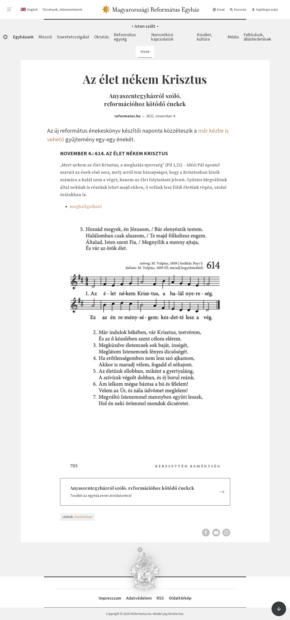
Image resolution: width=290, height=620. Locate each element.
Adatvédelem (139, 598)
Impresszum (110, 598)
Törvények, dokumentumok (62, 9)
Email (218, 9)
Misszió (45, 37)
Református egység (125, 37)
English (32, 9)
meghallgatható (86, 206)
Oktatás (101, 37)
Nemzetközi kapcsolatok (162, 37)
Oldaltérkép (180, 598)
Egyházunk (23, 37)
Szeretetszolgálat (73, 37)
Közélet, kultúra (204, 37)
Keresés (237, 9)
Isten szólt (145, 26)
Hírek (145, 51)
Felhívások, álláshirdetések (257, 37)
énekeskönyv (83, 517)
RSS (160, 598)
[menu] (9, 9)
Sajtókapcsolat (264, 9)
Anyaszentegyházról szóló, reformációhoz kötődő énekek (132, 488)
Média (233, 37)
